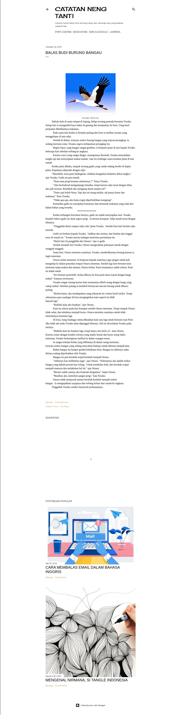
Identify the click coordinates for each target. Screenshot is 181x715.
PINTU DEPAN (63, 32)
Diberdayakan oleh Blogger (90, 705)
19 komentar (60, 577)
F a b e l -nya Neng (60, 406)
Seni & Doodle (98, 32)
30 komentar (61, 685)
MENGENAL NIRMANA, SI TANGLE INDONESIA (87, 680)
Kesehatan (80, 32)
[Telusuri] (134, 9)
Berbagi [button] (49, 402)
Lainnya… (115, 32)
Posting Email (61, 402)
